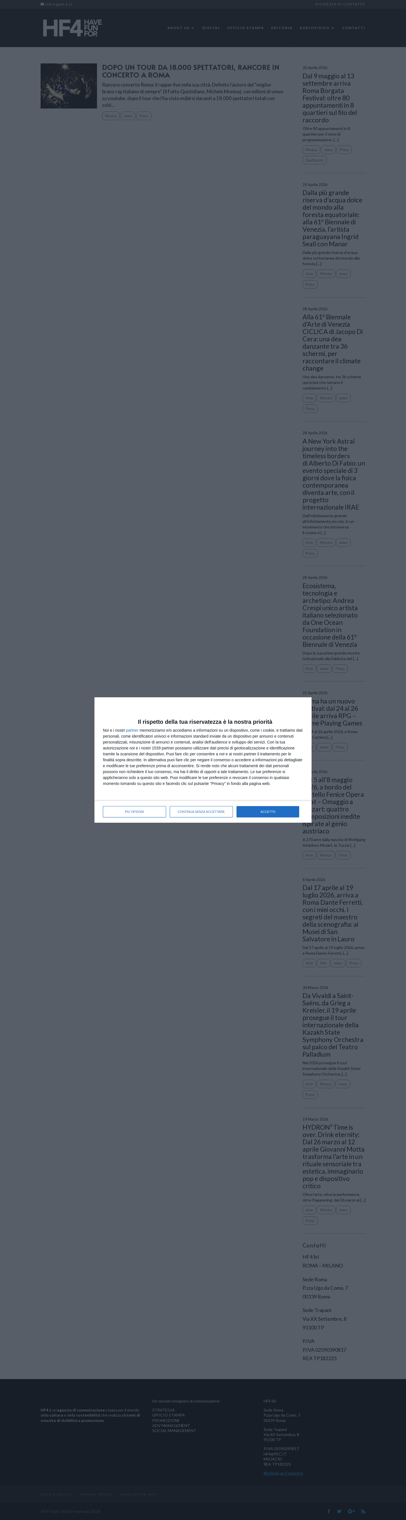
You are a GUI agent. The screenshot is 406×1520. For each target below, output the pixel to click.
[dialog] (203, 759)
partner (132, 731)
